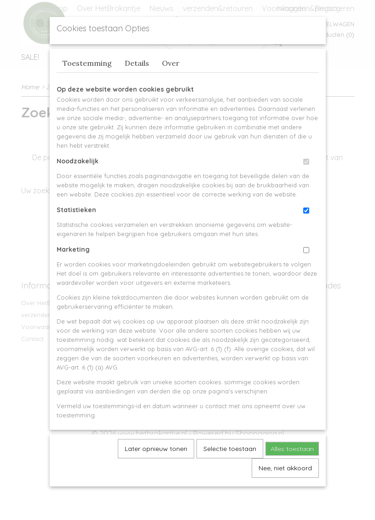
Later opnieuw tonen (156, 470)
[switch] (306, 183)
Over (170, 84)
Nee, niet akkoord (285, 489)
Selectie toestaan (229, 470)
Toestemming (87, 84)
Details (137, 84)
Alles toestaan (292, 470)
